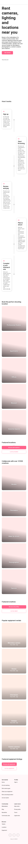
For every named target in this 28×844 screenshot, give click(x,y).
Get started (7, 52)
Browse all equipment (9, 764)
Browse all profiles (14, 607)
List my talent (14, 611)
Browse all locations (14, 447)
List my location (14, 451)
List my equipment (9, 768)
